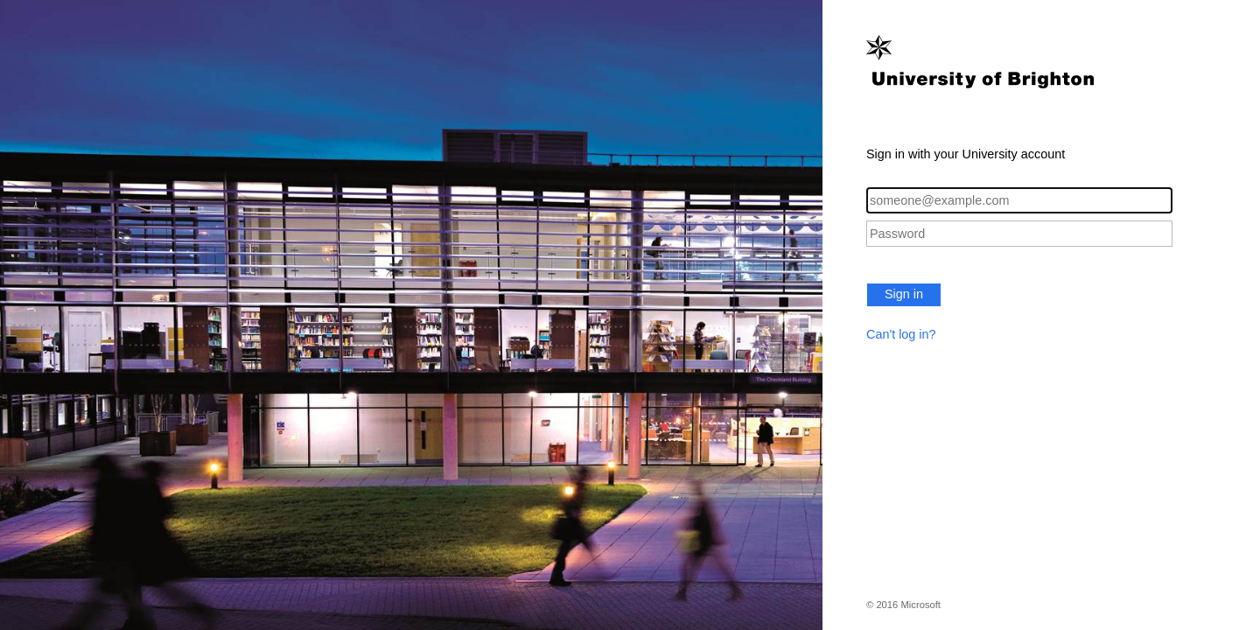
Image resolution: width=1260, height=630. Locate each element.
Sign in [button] (904, 294)
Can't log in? (901, 334)
